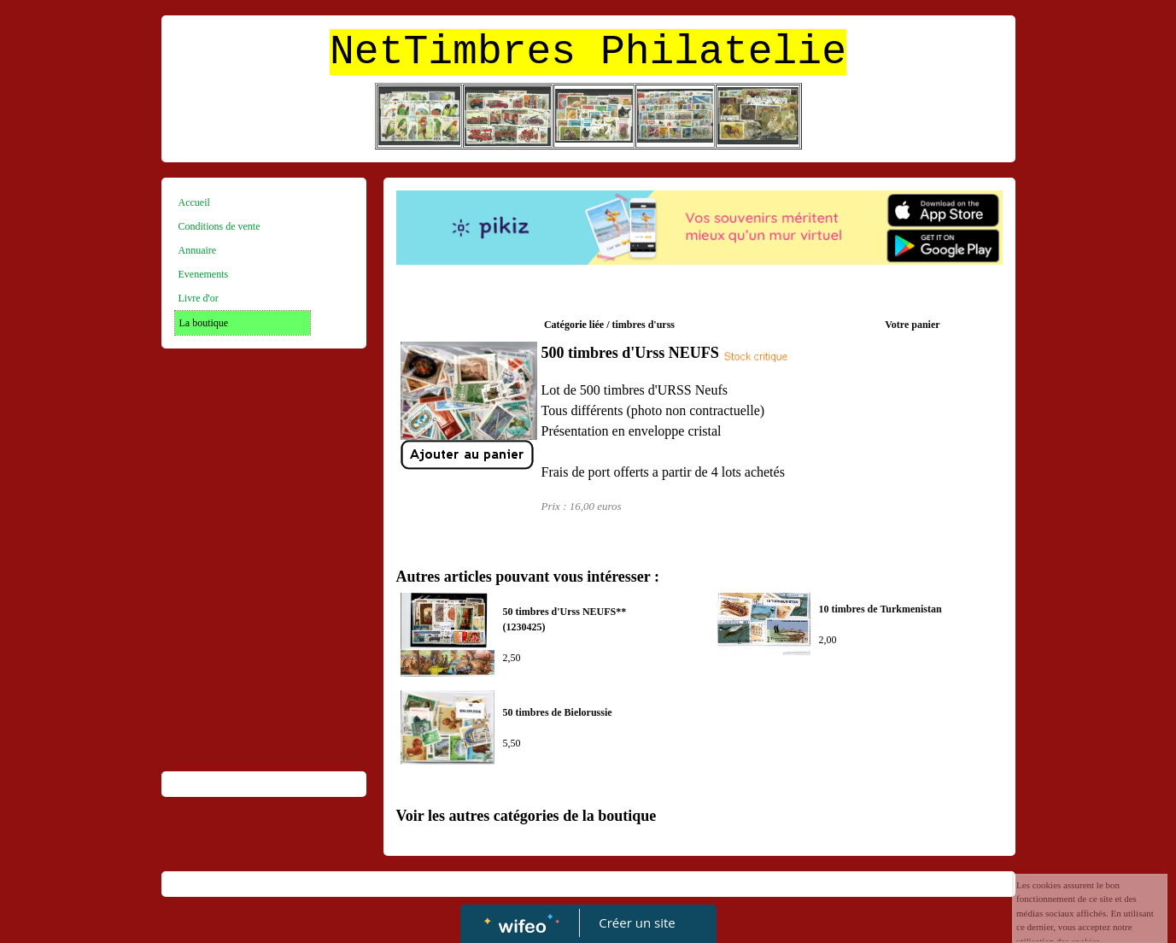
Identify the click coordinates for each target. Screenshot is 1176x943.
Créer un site (637, 922)
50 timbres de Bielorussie (557, 712)
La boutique (204, 323)
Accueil (194, 202)
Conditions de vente (219, 226)
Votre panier (912, 325)
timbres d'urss (643, 325)
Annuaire (197, 250)
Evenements (203, 274)
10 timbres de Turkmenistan (880, 609)
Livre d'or (198, 298)
